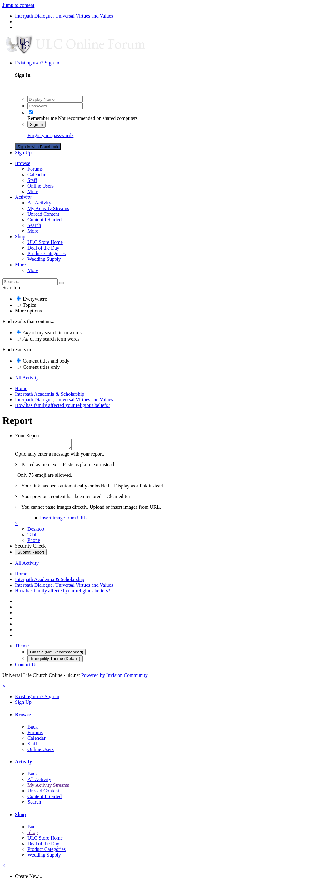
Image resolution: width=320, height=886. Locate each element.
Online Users (41, 185)
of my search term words (52, 332)
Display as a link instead (138, 487)
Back (33, 728)
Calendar (37, 174)
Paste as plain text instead (88, 466)
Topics (29, 305)
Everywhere (35, 298)
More (33, 191)
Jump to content (18, 5)
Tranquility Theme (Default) (55, 660)
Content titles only (41, 367)
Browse (22, 163)
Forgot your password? (50, 135)
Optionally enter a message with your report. (59, 455)
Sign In (36, 124)
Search (34, 225)
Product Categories (47, 253)
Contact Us (26, 666)
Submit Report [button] (31, 554)
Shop (20, 236)
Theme (22, 647)
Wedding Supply (44, 259)
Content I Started (45, 219)
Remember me (42, 118)
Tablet (34, 536)
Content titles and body (46, 360)
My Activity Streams (48, 208)
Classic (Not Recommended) (56, 654)
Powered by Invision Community (114, 677)
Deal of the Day (43, 247)
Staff (32, 180)
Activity (23, 197)
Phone (34, 542)
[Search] (30, 281)
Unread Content (43, 214)
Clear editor (118, 498)
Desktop (36, 530)
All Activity (39, 202)
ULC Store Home (45, 242)
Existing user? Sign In (38, 62)
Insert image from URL (63, 519)
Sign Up (23, 152)
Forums (35, 169)
